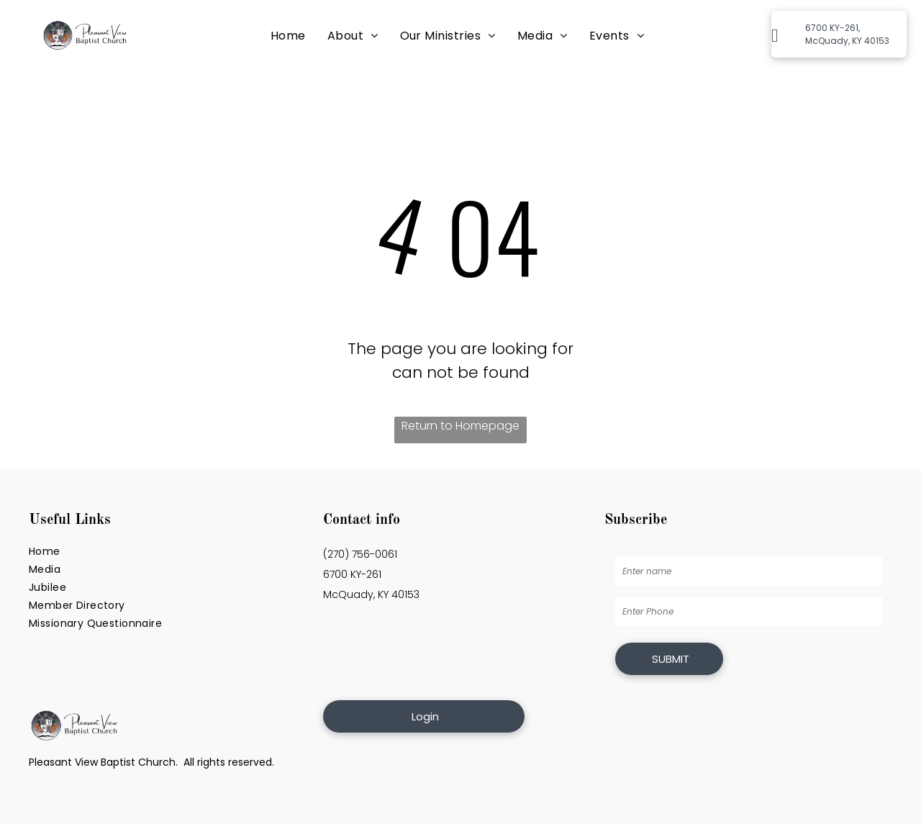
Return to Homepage (460, 425)
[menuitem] (288, 35)
